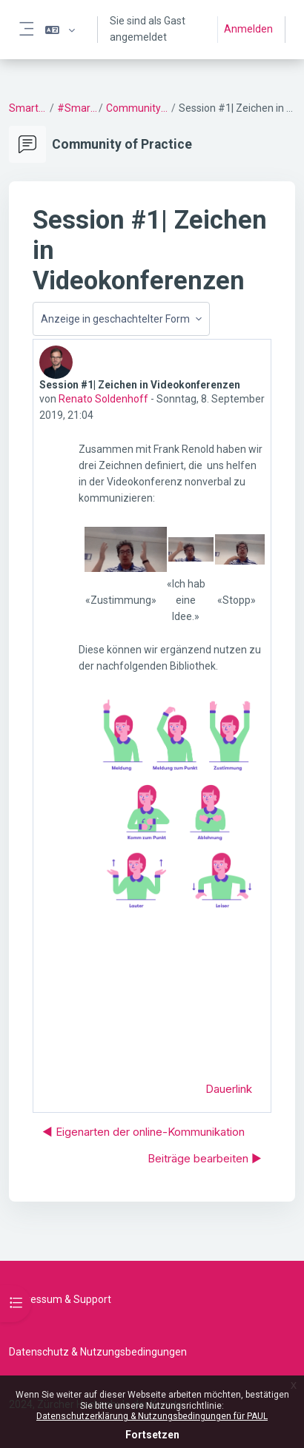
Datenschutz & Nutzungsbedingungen (98, 1352)
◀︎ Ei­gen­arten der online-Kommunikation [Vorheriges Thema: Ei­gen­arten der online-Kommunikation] (143, 1132)
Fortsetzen (152, 1435)
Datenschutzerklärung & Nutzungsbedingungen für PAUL (152, 1416)
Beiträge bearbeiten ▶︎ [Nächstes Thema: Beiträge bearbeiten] (205, 1158)
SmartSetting (28, 108)
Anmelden (248, 29)
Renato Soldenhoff (103, 399)
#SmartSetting (77, 108)
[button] (60, 29)
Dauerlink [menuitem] (228, 1089)
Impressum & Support (60, 1299)
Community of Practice (137, 108)
